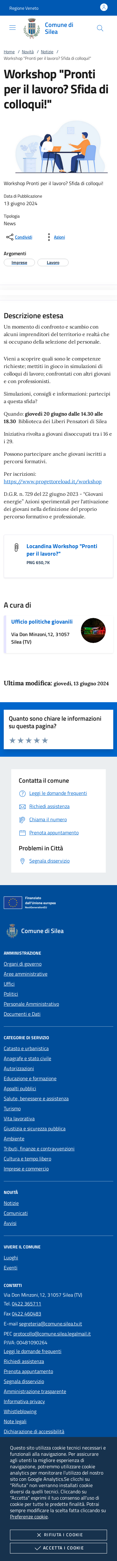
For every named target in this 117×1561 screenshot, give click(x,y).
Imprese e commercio (26, 1168)
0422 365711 (26, 1303)
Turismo (12, 1108)
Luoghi (11, 1257)
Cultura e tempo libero (27, 1158)
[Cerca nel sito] (100, 28)
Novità (28, 51)
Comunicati (16, 1213)
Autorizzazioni (19, 1068)
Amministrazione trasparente (35, 1391)
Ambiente (14, 1138)
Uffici (9, 984)
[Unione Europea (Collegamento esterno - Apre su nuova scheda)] (58, 904)
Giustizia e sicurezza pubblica (35, 1128)
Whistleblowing (20, 1411)
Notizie (47, 51)
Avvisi (10, 1223)
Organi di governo (22, 963)
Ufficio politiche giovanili (42, 621)
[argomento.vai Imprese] (19, 262)
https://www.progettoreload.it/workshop (53, 481)
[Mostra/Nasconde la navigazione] (12, 27)
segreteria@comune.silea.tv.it (50, 1323)
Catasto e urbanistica (26, 1048)
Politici (11, 994)
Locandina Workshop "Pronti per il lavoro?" (62, 550)
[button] (23, 8)
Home (9, 51)
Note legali (15, 1421)
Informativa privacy (24, 1401)
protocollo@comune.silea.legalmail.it (52, 1333)
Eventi (10, 1267)
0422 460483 (26, 1313)
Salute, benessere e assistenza (36, 1098)
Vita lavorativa (19, 1118)
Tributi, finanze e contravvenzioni (39, 1148)
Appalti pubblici (20, 1088)
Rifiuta (58, 1535)
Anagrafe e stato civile (27, 1058)
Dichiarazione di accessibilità (34, 1431)
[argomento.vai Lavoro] (53, 262)
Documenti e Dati (22, 1014)
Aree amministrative (25, 974)
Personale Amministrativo (31, 1004)
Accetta (58, 1548)
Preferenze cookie (29, 1516)
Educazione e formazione (30, 1078)
